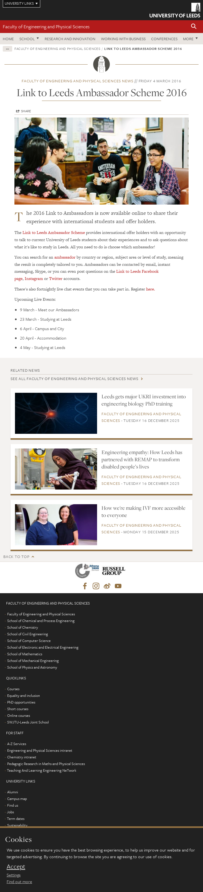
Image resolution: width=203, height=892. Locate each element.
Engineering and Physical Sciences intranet (39, 750)
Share (26, 110)
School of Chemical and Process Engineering (41, 620)
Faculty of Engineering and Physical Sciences (46, 26)
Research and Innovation (70, 39)
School (27, 39)
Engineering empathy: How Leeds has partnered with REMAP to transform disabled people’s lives (141, 459)
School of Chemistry (22, 627)
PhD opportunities (21, 702)
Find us (12, 805)
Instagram (34, 278)
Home (8, 39)
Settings (14, 875)
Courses (13, 689)
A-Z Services (16, 743)
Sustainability (17, 825)
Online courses (18, 715)
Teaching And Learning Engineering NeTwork (41, 770)
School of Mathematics (24, 654)
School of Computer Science (29, 640)
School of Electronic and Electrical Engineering (42, 647)
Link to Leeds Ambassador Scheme (53, 232)
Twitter (55, 278)
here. (150, 289)
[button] (193, 26)
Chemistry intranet (21, 757)
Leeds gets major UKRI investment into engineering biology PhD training (143, 400)
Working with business (123, 39)
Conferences (164, 39)
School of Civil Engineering (27, 634)
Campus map (17, 798)
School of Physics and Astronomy (32, 667)
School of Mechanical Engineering (33, 660)
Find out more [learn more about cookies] (19, 881)
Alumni (12, 792)
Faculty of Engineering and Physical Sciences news (77, 81)
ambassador (64, 257)
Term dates (15, 818)
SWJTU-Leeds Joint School (28, 722)
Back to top (16, 556)
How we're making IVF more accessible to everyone (143, 511)
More (188, 39)
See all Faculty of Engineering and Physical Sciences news (74, 378)
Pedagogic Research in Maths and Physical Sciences (46, 763)
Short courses (17, 709)
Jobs (10, 812)
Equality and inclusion (23, 695)
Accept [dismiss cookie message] (16, 866)
